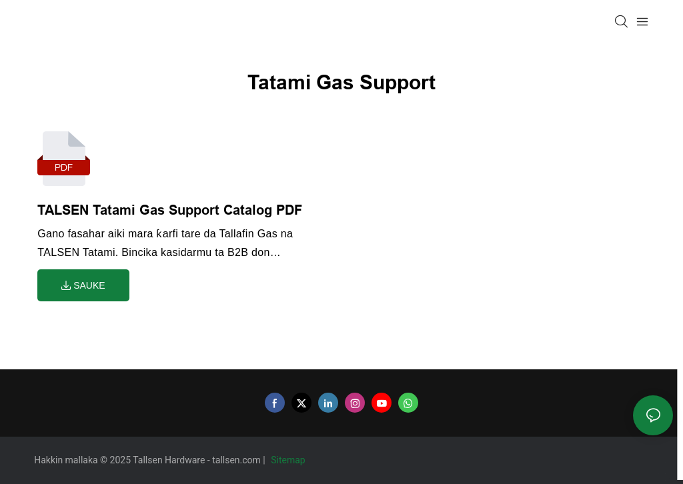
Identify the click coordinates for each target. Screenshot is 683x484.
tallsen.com (237, 460)
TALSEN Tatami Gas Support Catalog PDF (169, 210)
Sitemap (289, 460)
